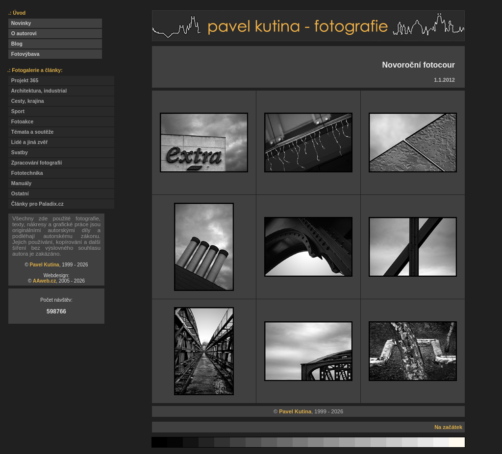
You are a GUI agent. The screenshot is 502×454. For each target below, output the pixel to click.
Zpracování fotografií (35, 163)
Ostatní (18, 193)
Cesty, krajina (26, 101)
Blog (15, 44)
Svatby (18, 152)
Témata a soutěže (30, 132)
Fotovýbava (24, 54)
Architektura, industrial (37, 91)
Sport (16, 111)
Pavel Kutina (44, 264)
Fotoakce (20, 121)
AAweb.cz (44, 281)
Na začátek (448, 427)
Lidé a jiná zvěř (28, 142)
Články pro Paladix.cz (36, 204)
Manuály (19, 183)
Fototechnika (25, 173)
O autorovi (22, 33)
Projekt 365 (23, 80)
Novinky (19, 23)
